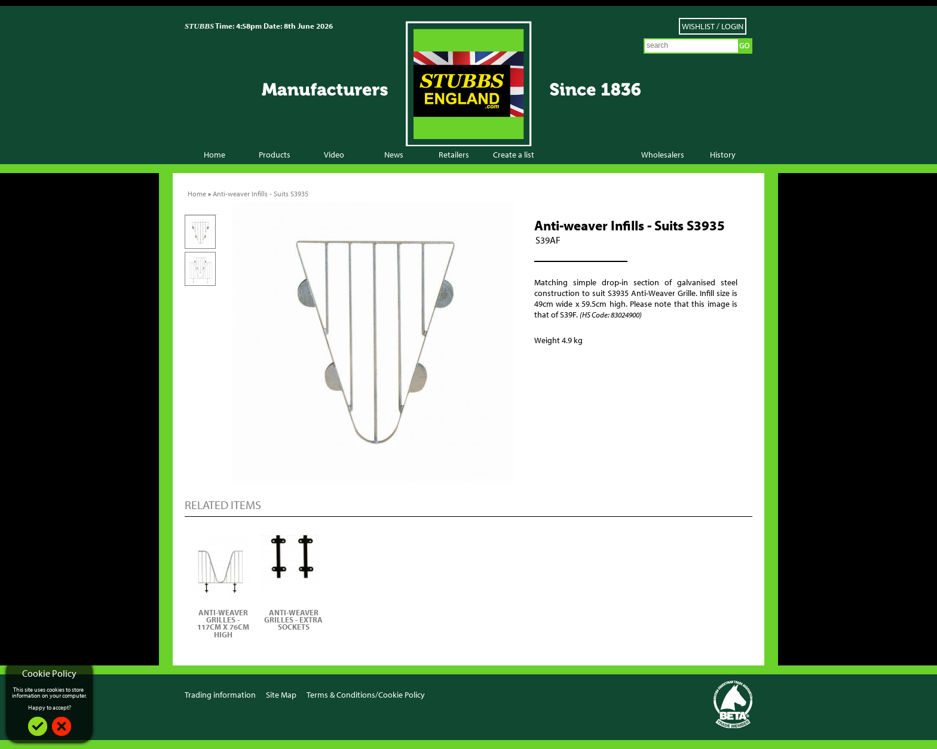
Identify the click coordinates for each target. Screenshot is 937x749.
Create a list (513, 154)
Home (214, 154)
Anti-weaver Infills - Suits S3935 (260, 193)
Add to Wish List (570, 369)
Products (274, 154)
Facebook (691, 693)
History (723, 154)
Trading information (220, 694)
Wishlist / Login (712, 26)
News (393, 154)
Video (334, 154)
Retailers (454, 154)
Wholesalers (662, 154)
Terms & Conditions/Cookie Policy (366, 694)
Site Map (281, 694)
